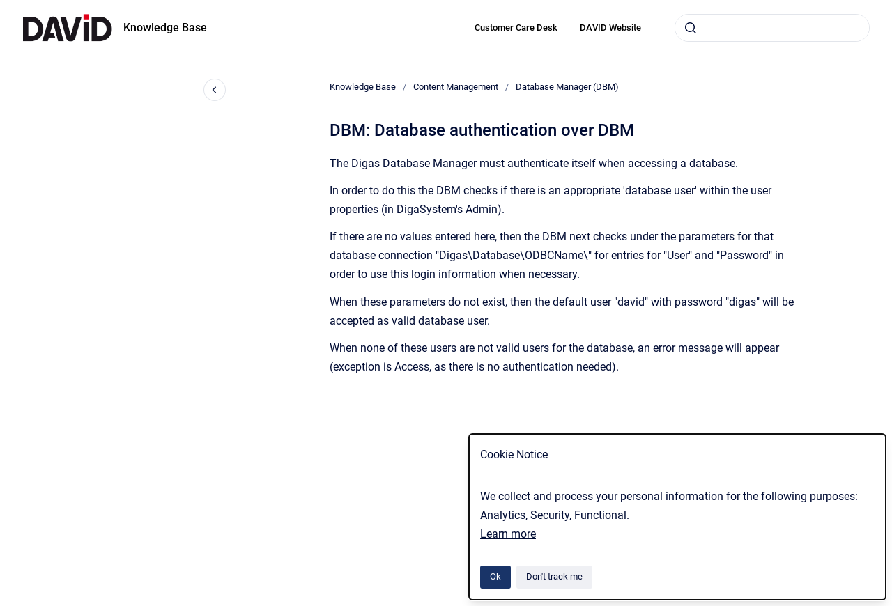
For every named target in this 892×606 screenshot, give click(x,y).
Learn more (508, 534)
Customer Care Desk (516, 27)
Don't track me (554, 576)
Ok (495, 576)
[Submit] (690, 28)
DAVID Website (610, 27)
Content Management (455, 86)
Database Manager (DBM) (567, 86)
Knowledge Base (165, 27)
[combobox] (772, 28)
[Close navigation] (214, 90)
